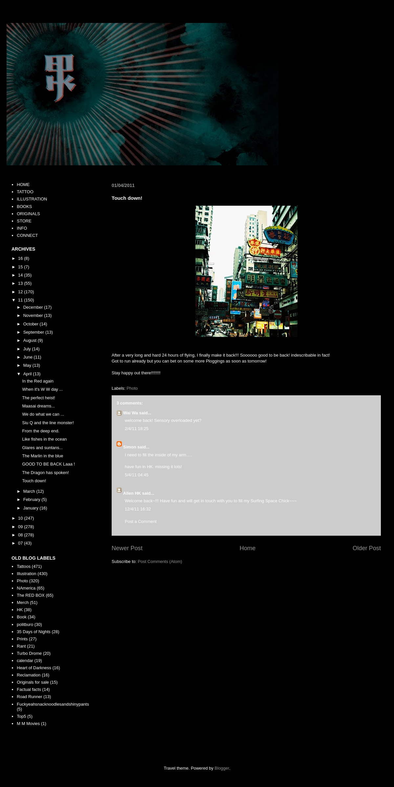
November (33, 315)
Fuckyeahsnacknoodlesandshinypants (53, 704)
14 (21, 275)
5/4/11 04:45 (136, 474)
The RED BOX (31, 595)
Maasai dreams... (38, 406)
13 (21, 283)
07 (21, 543)
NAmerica (26, 588)
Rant (21, 646)
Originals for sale (33, 682)
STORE (24, 220)
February (32, 499)
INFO (22, 228)
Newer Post (127, 548)
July (27, 348)
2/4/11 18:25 (136, 428)
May (28, 365)
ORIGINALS (28, 213)
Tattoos (24, 566)
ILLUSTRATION (32, 199)
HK (20, 609)
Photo (132, 388)
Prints (22, 638)
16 (21, 258)
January (31, 508)
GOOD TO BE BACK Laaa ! (48, 464)
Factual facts (29, 689)
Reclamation (28, 675)
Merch (23, 602)
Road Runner (29, 696)
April (28, 373)
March (29, 491)
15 (21, 266)
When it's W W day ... (42, 389)
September (34, 332)
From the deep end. (40, 430)
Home (248, 548)
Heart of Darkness (34, 667)
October (31, 323)
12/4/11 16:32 (138, 509)
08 (21, 534)
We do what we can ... (43, 414)
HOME (23, 184)
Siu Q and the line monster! (48, 422)
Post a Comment (141, 521)
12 (21, 291)
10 (21, 518)
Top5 (21, 716)
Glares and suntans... (42, 447)
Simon (129, 447)
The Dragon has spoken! (45, 472)
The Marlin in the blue (42, 455)
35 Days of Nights (34, 631)
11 (21, 300)
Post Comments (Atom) (160, 561)
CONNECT (27, 235)
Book (22, 616)
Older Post (367, 548)
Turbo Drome (29, 653)
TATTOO (25, 191)
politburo (25, 624)
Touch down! (34, 480)
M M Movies (28, 723)
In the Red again (37, 381)
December (33, 307)
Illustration (26, 573)
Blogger (222, 768)
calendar (25, 660)
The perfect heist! (38, 397)
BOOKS (24, 206)
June (28, 357)
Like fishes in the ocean (44, 439)
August (30, 340)
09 (21, 526)
